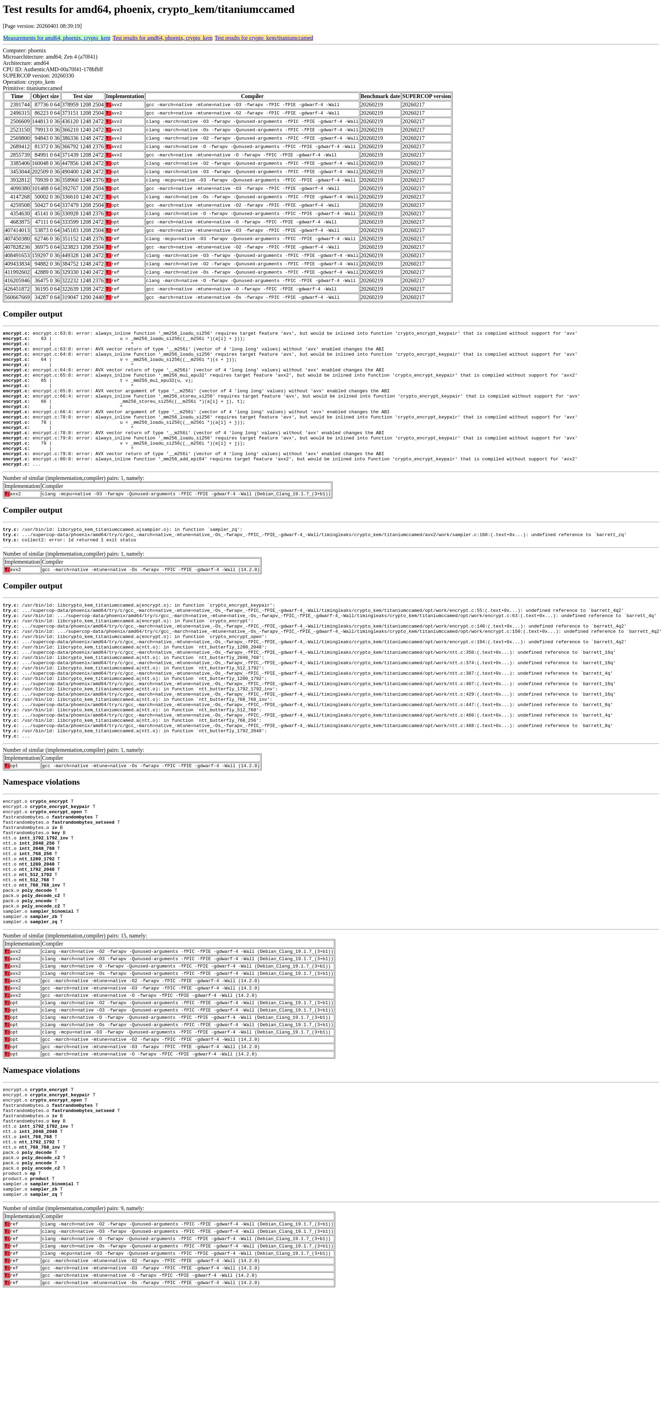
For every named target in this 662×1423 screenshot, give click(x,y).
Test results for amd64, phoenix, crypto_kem (162, 38)
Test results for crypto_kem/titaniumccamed (264, 38)
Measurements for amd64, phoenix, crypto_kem (56, 38)
